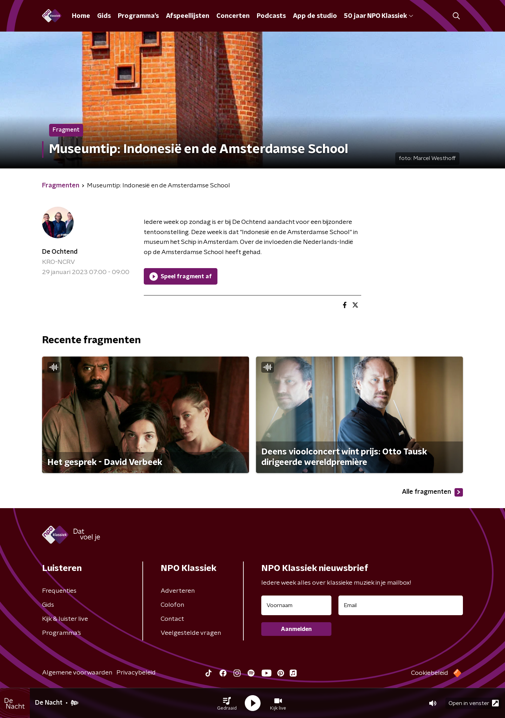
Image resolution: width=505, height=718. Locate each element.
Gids (104, 16)
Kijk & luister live (65, 619)
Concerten (233, 16)
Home (81, 16)
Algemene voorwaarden (77, 673)
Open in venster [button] (474, 703)
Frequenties (59, 591)
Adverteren (178, 591)
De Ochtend (60, 252)
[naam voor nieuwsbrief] (296, 605)
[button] (227, 703)
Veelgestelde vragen (191, 633)
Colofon (172, 605)
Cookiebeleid (429, 673)
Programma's (138, 16)
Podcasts (271, 16)
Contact (172, 619)
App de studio (315, 16)
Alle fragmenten (432, 492)
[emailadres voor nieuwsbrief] (400, 605)
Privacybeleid (136, 673)
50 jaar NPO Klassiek (378, 16)
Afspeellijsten (187, 16)
